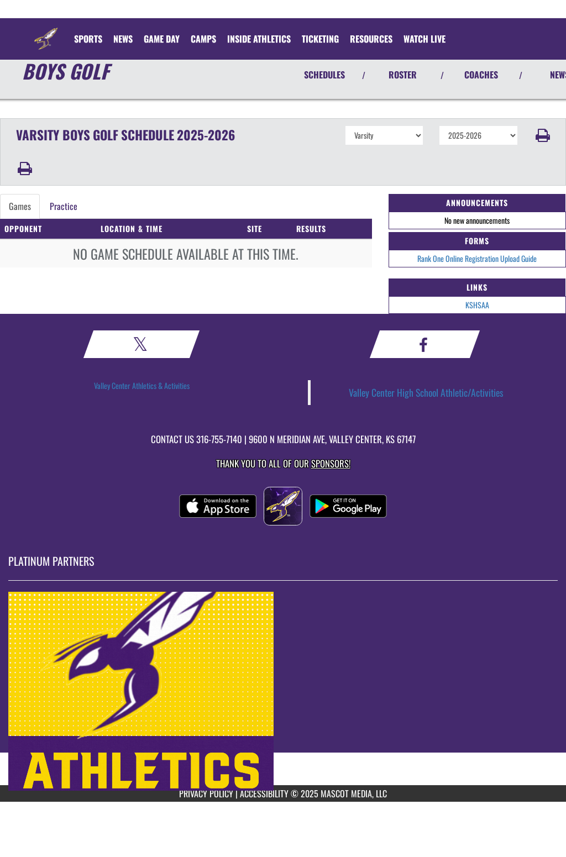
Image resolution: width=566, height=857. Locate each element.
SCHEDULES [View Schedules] (324, 74)
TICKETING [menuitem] (320, 38)
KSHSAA (477, 305)
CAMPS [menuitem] (203, 38)
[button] (542, 135)
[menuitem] (123, 38)
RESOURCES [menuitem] (371, 38)
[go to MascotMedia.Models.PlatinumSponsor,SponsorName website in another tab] (283, 691)
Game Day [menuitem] (162, 38)
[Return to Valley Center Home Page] (46, 32)
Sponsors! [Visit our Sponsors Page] (330, 463)
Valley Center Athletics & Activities (142, 385)
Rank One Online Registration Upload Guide (477, 258)
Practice (63, 206)
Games (20, 206)
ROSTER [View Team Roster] (403, 74)
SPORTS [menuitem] (88, 38)
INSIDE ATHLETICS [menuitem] (259, 38)
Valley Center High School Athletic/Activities (426, 392)
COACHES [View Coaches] (481, 74)
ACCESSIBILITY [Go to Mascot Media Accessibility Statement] (264, 793)
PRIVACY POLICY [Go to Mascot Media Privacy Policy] (206, 793)
